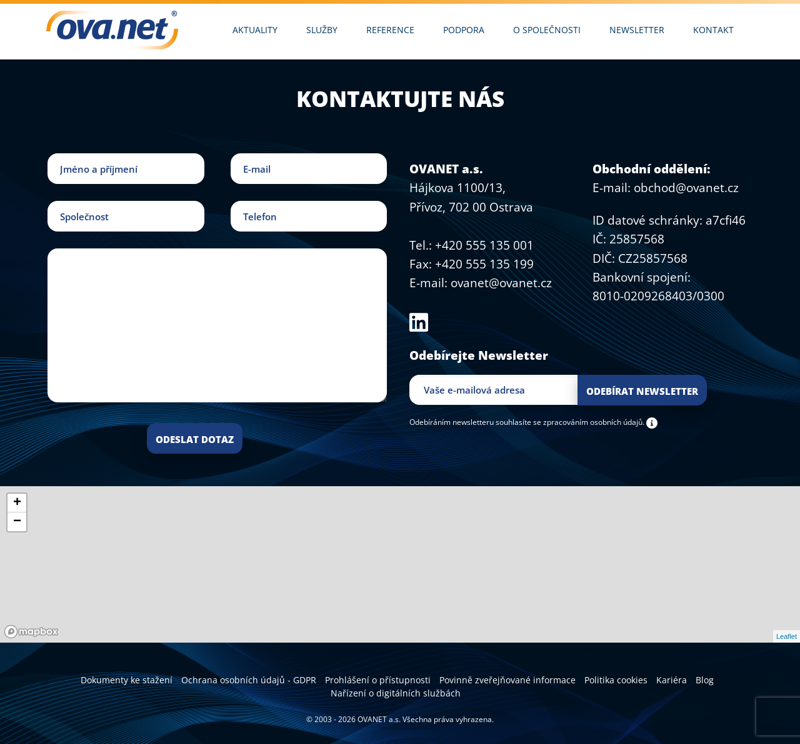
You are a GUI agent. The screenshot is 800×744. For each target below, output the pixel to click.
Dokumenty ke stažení (126, 680)
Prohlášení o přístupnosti (378, 680)
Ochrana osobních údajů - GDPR (248, 680)
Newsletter (636, 30)
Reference (390, 30)
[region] (400, 564)
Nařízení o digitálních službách (396, 693)
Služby (322, 30)
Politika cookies (616, 680)
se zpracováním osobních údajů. (588, 422)
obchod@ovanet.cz (686, 188)
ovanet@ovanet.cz (501, 283)
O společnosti (547, 30)
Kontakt (713, 30)
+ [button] (17, 503)
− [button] (17, 521)
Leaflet (786, 636)
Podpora (463, 30)
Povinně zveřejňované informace (507, 680)
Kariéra (671, 680)
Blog (705, 680)
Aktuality (255, 30)
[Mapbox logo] (31, 631)
